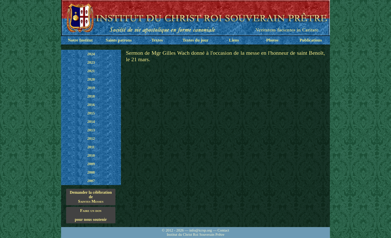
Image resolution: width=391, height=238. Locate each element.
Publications (310, 40)
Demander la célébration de (91, 197)
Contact (223, 230)
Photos (272, 40)
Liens (234, 40)
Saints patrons (119, 40)
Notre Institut (80, 40)
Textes (157, 40)
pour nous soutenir (91, 215)
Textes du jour (195, 40)
